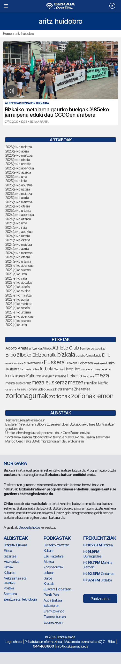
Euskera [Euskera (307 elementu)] (54, 362)
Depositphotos (29, 527)
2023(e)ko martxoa (18, 304)
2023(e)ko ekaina (17, 291)
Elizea (8, 550)
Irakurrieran (51, 605)
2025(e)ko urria (16, 177)
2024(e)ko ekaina (17, 240)
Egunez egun (53, 622)
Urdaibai (97, 580)
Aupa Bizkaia (53, 600)
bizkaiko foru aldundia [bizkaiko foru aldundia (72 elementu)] (88, 355)
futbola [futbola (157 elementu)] (46, 369)
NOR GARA (15, 463)
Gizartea (10, 556)
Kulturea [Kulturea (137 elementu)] (33, 375)
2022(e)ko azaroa (17, 321)
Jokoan (49, 572)
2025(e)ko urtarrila (18, 210)
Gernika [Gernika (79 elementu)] (58, 369)
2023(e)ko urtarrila (18, 312)
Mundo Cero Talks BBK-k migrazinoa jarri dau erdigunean (44, 441)
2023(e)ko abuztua (18, 282)
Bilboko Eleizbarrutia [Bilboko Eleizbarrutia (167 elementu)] (36, 355)
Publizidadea (100, 598)
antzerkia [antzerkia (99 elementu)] (35, 348)
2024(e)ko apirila (17, 248)
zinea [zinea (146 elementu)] (57, 388)
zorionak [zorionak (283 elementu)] (59, 396)
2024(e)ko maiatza (18, 244)
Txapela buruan (55, 616)
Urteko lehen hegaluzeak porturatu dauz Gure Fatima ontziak (47, 433)
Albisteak (16, 538)
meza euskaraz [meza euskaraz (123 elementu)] (18, 383)
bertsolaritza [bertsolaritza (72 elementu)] (98, 348)
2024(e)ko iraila (16, 227)
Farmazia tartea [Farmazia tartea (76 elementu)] (29, 369)
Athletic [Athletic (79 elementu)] (47, 348)
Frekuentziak (99, 538)
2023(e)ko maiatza (18, 295)
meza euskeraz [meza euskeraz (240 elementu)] (49, 382)
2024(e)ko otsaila (17, 257)
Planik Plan (51, 594)
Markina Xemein (97, 564)
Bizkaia (98, 545)
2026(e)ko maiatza (18, 147)
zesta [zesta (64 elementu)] (49, 389)
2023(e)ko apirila (17, 299)
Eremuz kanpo (54, 611)
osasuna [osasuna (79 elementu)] (10, 389)
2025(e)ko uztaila (17, 189)
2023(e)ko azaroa (17, 270)
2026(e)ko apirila (17, 151)
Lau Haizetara (53, 556)
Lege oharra (13, 641)
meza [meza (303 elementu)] (101, 375)
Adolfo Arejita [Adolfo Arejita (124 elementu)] (16, 348)
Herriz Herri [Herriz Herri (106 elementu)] (72, 369)
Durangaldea (92, 553)
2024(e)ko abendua (19, 215)
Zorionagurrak (53, 567)
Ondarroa (98, 573)
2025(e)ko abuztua (18, 185)
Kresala (49, 583)
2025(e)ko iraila (16, 181)
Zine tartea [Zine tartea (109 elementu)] (82, 389)
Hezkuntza (11, 561)
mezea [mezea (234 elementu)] (75, 382)
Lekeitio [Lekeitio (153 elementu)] (74, 375)
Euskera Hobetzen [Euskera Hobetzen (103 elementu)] (79, 363)
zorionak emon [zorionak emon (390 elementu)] (92, 396)
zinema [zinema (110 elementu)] (67, 389)
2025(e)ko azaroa (18, 172)
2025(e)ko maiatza (18, 193)
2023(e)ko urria (16, 274)
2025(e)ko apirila (17, 198)
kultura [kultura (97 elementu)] (20, 376)
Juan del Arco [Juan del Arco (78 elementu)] (102, 369)
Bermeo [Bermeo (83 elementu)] (85, 348)
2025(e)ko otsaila (17, 206)
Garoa (48, 578)
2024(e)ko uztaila (17, 236)
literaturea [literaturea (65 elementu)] (88, 376)
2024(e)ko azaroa (18, 219)
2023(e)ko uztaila (17, 287)
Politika (9, 588)
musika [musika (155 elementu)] (90, 382)
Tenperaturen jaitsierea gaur (25, 420)
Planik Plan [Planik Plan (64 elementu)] (22, 389)
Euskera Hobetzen (57, 589)
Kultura (48, 550)
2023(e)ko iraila (16, 278)
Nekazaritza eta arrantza (15, 580)
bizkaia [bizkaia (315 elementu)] (66, 354)
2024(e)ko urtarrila (18, 261)
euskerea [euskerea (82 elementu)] (99, 363)
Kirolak (8, 567)
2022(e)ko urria (16, 325)
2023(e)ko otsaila (17, 308)
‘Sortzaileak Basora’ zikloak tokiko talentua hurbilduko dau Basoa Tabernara (57, 437)
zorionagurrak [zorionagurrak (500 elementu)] (26, 395)
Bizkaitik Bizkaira (15, 545)
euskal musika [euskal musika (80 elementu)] (14, 363)
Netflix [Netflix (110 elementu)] (102, 383)
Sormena (10, 593)
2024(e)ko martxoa (18, 253)
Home (7, 33)
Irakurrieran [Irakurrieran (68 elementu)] (87, 369)
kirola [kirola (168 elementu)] (10, 376)
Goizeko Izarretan (56, 545)
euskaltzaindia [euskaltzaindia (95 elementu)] (33, 363)
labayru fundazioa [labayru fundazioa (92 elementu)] (54, 376)
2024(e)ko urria (16, 223)
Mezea (49, 561)
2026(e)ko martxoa (18, 155)
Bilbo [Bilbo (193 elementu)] (10, 355)
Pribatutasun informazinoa (43, 641)
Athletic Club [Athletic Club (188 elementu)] (65, 348)
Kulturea (9, 572)
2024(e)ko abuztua (18, 231)
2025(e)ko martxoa (18, 202)
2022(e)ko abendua (19, 316)
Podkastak (57, 538)
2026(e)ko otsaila (17, 160)
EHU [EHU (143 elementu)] (106, 355)
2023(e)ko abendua (19, 265)
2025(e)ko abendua (19, 168)
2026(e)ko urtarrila (18, 164)
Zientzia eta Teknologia (20, 599)
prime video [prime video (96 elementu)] (37, 389)
